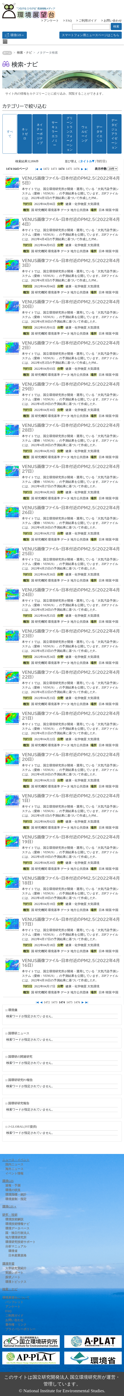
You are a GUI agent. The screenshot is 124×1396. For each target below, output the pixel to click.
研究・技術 (9, 1214)
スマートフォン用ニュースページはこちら (90, 35)
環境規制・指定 (15, 1199)
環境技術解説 (14, 1219)
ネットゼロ (25, 134)
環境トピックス (15, 1281)
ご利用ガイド (86, 20)
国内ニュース (14, 1164)
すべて (10, 134)
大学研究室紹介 (15, 1268)
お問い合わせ (111, 20)
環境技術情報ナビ (17, 1223)
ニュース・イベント (15, 1159)
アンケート (50, 20)
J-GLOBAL (22, 1126)
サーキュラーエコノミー (55, 134)
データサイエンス (99, 133)
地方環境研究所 (15, 1237)
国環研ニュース (18, 1033)
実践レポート (14, 1272)
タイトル (86, 161)
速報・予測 (12, 1185)
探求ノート (12, 1277)
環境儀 (12, 1010)
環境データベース (17, 1228)
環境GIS (8, 1181)
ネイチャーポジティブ (40, 133)
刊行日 (100, 161)
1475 (69, 168)
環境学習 (8, 1263)
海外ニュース (14, 1169)
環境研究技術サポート (20, 1241)
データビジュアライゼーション (114, 134)
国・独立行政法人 (17, 1232)
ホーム (7, 53)
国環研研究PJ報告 (20, 1080)
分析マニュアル (15, 1246)
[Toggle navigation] (5, 41)
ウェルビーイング (84, 133)
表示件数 (101, 168)
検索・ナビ (24, 52)
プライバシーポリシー (20, 1329)
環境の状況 (12, 1190)
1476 (77, 168)
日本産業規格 (17, 1255)
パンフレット (14, 1302)
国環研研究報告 (18, 1103)
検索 (116, 26)
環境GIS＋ (14, 35)
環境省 (12, 1251)
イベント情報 (14, 1173)
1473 (54, 168)
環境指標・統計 (15, 1194)
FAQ (67, 20)
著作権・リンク (15, 1324)
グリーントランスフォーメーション (70, 133)
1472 (46, 168)
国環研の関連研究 (20, 1056)
